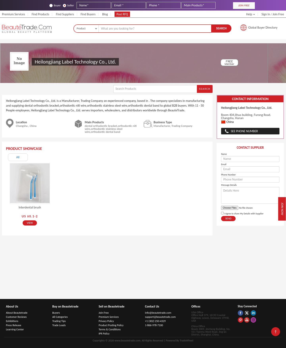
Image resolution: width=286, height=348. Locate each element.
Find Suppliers (65, 14)
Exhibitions (12, 321)
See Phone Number (244, 131)
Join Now (282, 209)
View (30, 223)
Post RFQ (122, 14)
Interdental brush (30, 207)
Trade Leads (59, 325)
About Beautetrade (16, 312)
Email (223, 164)
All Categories (60, 317)
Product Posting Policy (111, 325)
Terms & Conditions (110, 329)
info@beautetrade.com (158, 312)
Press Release (13, 325)
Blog (105, 14)
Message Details (229, 185)
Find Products (40, 14)
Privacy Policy (106, 321)
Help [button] (250, 14)
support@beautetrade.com (160, 317)
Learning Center (15, 329)
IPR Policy (104, 333)
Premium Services (13, 14)
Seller (68, 5)
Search (221, 28)
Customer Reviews (16, 317)
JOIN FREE (243, 5)
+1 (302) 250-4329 (155, 321)
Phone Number (228, 175)
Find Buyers (88, 14)
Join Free (278, 14)
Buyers (56, 312)
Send (228, 218)
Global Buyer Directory (262, 27)
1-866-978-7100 (154, 325)
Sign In (266, 14)
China (227, 122)
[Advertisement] (143, 269)
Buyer (55, 5)
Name (224, 154)
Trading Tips (59, 321)
